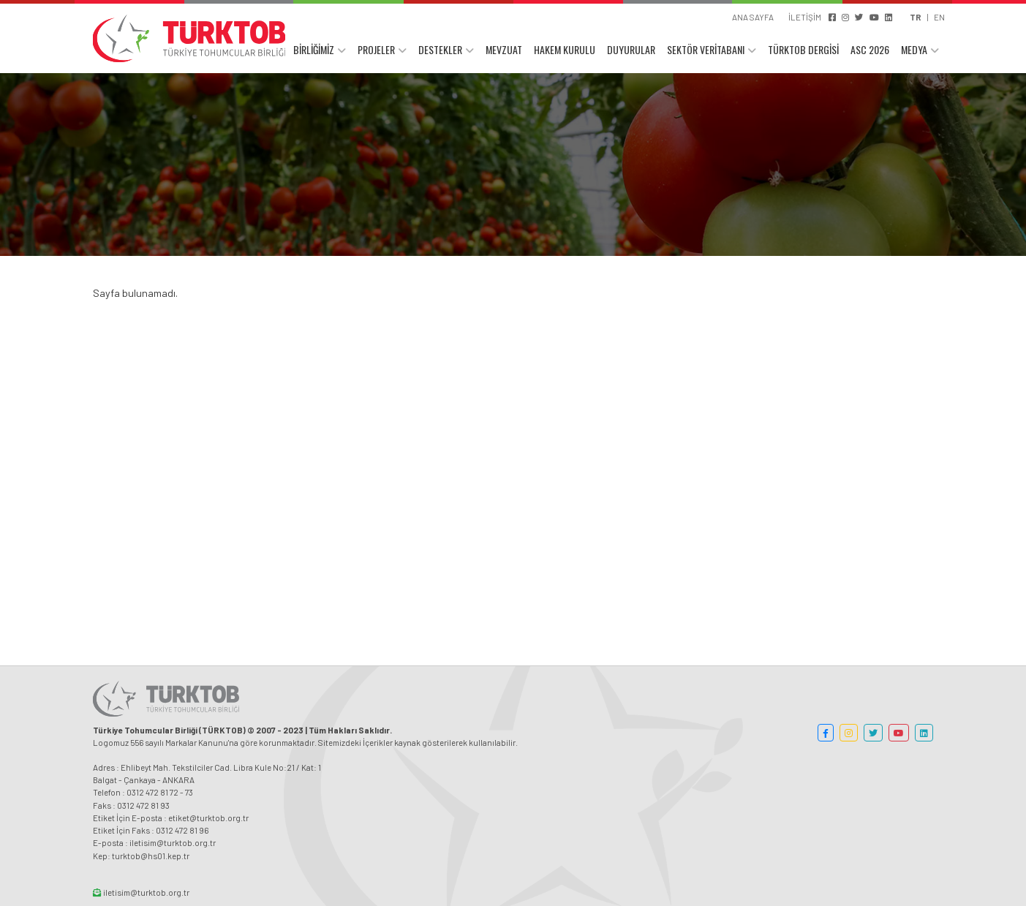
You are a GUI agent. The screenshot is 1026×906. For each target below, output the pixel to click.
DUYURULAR (631, 49)
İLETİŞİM (804, 17)
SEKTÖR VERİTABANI (705, 49)
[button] (826, 732)
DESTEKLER (440, 49)
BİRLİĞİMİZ (313, 49)
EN (939, 17)
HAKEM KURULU (564, 49)
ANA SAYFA (753, 17)
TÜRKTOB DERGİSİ (803, 49)
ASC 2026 (869, 49)
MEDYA (914, 49)
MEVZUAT (504, 49)
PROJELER (376, 49)
